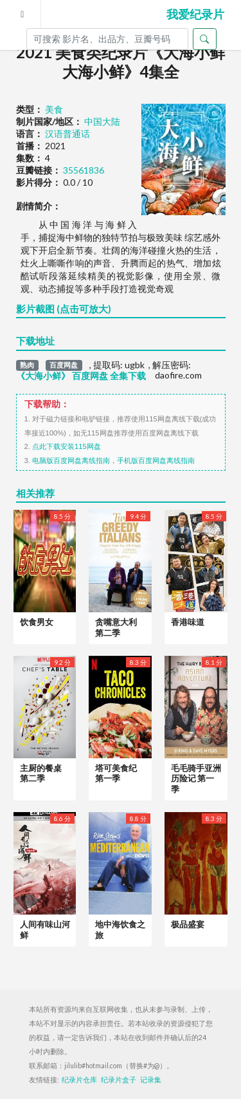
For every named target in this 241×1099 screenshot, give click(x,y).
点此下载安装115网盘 (66, 446)
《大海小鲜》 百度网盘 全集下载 (81, 376)
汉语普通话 (67, 133)
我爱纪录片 (195, 14)
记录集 (150, 1080)
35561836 (83, 170)
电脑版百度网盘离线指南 (71, 460)
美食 (54, 109)
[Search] (107, 39)
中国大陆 (102, 121)
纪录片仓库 (79, 1080)
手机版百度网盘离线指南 (156, 460)
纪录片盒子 (118, 1080)
